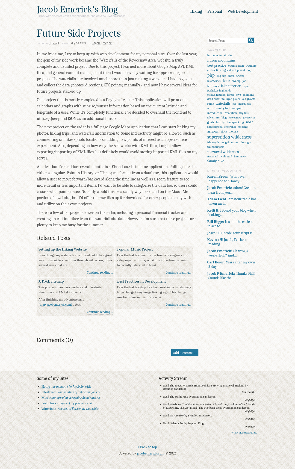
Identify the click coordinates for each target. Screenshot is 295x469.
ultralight (245, 142)
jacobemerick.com (150, 453)
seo (234, 103)
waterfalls (223, 103)
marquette (244, 103)
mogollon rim (229, 142)
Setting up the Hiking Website (62, 249)
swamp (236, 81)
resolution (230, 113)
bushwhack (214, 81)
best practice (216, 65)
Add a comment (185, 353)
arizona (212, 131)
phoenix (243, 126)
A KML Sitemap (51, 281)
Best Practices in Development (141, 281)
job (244, 81)
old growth (249, 98)
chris (224, 131)
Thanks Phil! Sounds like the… (231, 275)
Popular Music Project (135, 249)
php (211, 75)
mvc (238, 94)
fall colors (213, 86)
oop (249, 70)
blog (224, 117)
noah (250, 122)
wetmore (251, 65)
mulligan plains (230, 98)
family (220, 122)
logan (246, 86)
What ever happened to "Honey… (226, 178)
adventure (213, 117)
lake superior (231, 86)
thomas (233, 131)
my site (244, 113)
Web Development (242, 11)
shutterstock (214, 126)
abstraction (214, 70)
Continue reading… (100, 272)
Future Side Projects (79, 33)
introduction (215, 113)
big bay (221, 75)
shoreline (248, 94)
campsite (237, 108)
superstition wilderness (229, 137)
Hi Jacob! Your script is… (231, 233)
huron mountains (221, 60)
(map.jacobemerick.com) (55, 305)
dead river (213, 98)
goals (210, 122)
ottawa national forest (220, 94)
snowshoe (230, 126)
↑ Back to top (147, 447)
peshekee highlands (219, 90)
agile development (234, 70)
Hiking (196, 11)
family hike (215, 161)
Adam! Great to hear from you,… (231, 190)
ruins (210, 103)
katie (226, 81)
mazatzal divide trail (219, 156)
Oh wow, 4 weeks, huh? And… (227, 253)
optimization (236, 65)
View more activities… (245, 432)
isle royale (213, 142)
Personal (214, 11)
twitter (240, 75)
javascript (249, 117)
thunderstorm (215, 146)
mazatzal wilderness (223, 151)
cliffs (231, 75)
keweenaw (235, 117)
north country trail (218, 108)
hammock (240, 156)
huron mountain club (220, 55)
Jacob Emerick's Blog (77, 9)
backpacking (235, 122)
